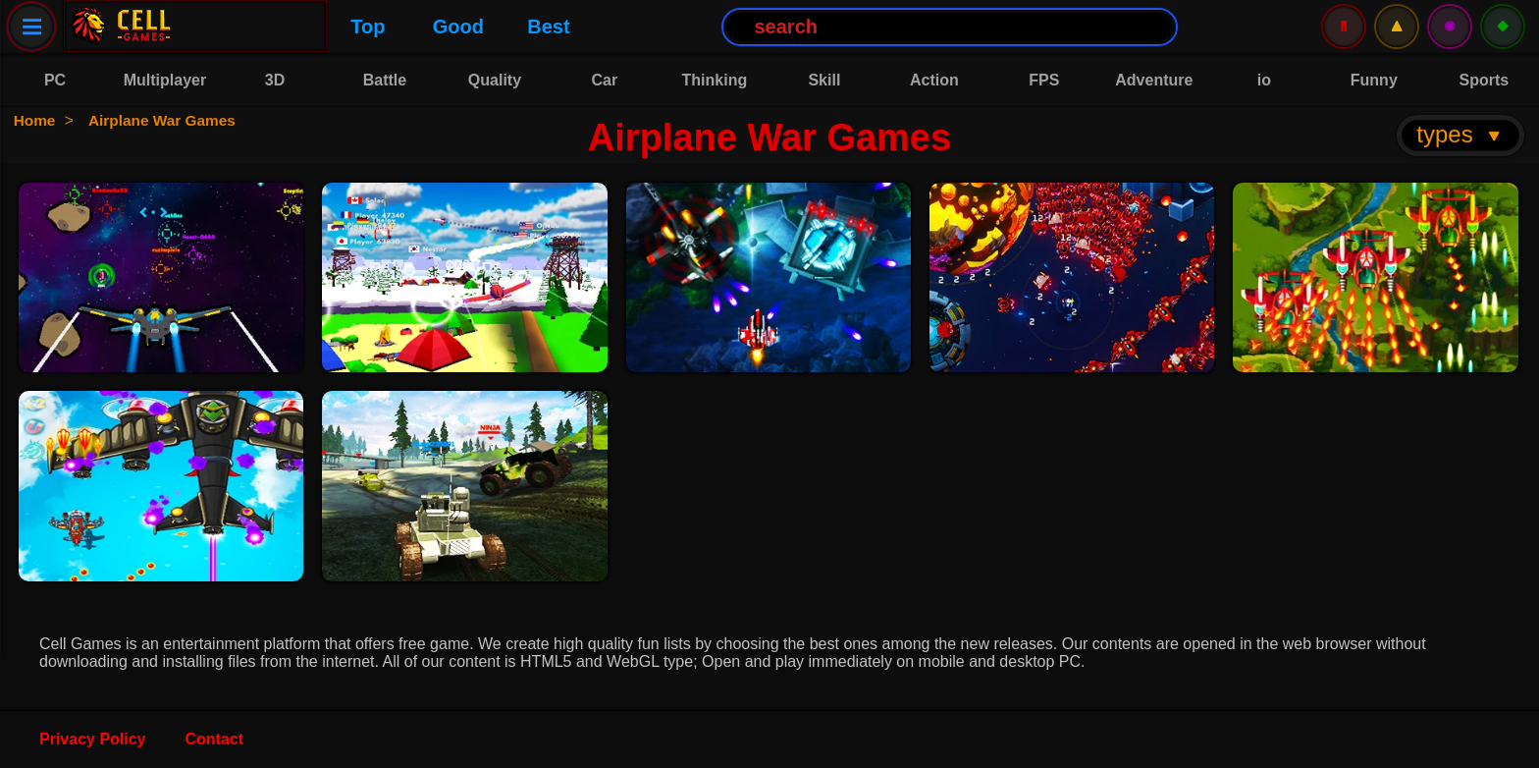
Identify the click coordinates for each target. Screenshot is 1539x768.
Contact (215, 739)
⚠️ (1397, 26)
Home (36, 120)
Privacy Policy (92, 739)
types (1460, 134)
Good (317, 26)
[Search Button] (809, 27)
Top (226, 26)
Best (407, 26)
